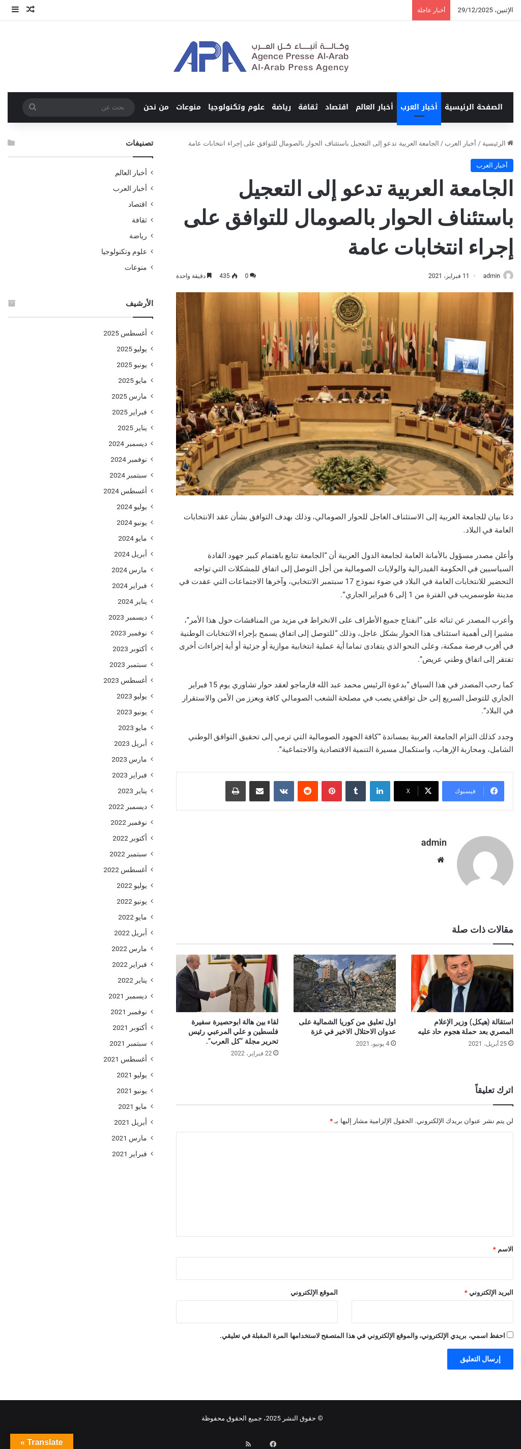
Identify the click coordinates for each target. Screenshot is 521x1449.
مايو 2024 (132, 538)
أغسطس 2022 (125, 870)
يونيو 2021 (132, 1090)
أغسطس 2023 (125, 680)
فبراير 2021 (129, 1154)
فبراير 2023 (129, 775)
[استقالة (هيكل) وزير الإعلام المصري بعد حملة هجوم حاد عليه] (462, 979)
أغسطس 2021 (125, 1059)
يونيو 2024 (132, 522)
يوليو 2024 (132, 507)
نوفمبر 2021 (128, 1012)
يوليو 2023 (132, 696)
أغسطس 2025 (125, 333)
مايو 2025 (132, 380)
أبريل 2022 (130, 933)
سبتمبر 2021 (128, 1043)
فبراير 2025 (129, 412)
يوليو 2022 (132, 885)
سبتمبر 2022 (128, 854)
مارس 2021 (129, 1138)
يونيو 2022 (132, 901)
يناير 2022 (132, 980)
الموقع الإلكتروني (314, 1288)
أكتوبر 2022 (129, 838)
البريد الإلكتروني (489, 1288)
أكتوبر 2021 (129, 1027)
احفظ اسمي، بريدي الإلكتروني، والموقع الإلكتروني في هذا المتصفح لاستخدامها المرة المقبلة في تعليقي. (362, 1331)
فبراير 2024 (129, 585)
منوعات (188, 107)
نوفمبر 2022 (128, 822)
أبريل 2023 (130, 743)
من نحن (156, 107)
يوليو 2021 (132, 1075)
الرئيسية (497, 143)
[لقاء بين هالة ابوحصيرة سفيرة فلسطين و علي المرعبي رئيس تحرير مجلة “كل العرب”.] (227, 979)
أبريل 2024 (130, 554)
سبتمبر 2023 (128, 664)
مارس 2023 (129, 759)
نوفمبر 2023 (128, 633)
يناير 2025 (132, 428)
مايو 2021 (132, 1106)
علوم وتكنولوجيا (236, 107)
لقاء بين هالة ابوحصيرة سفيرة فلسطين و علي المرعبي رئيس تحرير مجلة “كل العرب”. (233, 1027)
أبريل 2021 (130, 1122)
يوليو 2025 (132, 349)
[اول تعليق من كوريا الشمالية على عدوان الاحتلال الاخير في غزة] (345, 979)
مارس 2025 (129, 396)
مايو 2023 (132, 727)
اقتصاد (337, 107)
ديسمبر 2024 (127, 443)
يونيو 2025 (132, 364)
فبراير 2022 (129, 964)
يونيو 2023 (132, 712)
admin (486, 276)
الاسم (503, 1245)
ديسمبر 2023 (127, 617)
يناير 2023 (132, 791)
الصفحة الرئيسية (474, 107)
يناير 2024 (132, 601)
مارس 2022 (129, 948)
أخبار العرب (419, 107)
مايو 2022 (132, 917)
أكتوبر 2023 (129, 649)
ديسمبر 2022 (127, 806)
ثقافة (308, 107)
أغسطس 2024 (125, 491)
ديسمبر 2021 (127, 996)
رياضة (281, 107)
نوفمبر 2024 (128, 459)
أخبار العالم (374, 107)
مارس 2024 (129, 570)
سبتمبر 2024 (128, 475)
